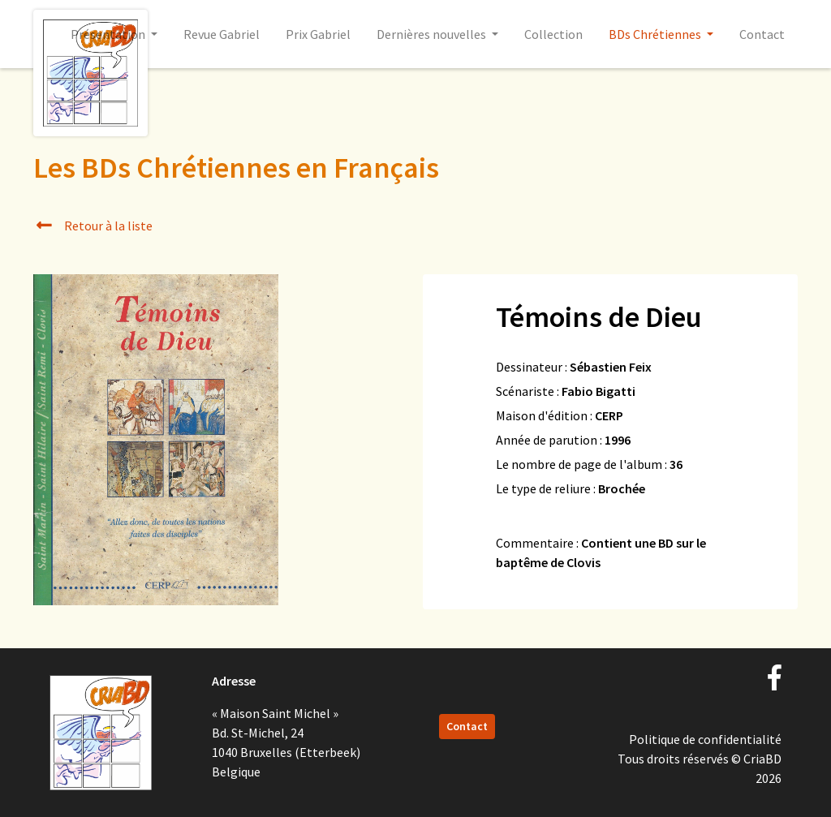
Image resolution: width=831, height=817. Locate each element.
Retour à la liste (93, 225)
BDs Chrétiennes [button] (656, 34)
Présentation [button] (109, 34)
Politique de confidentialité (705, 739)
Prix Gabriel (318, 34)
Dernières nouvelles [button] (433, 34)
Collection (553, 34)
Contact (762, 34)
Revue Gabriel (221, 34)
